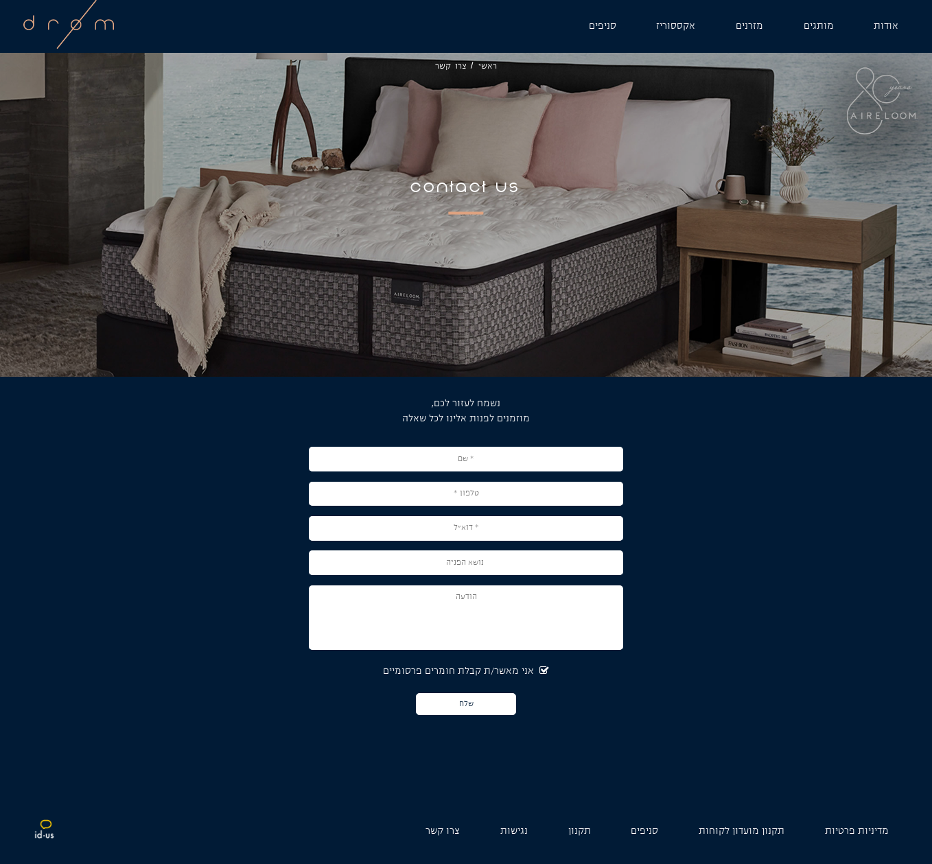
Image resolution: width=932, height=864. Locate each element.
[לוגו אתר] (68, 46)
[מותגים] (819, 26)
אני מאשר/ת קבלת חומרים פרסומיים (466, 671)
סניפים (644, 831)
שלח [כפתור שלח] (466, 703)
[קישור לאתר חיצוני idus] (45, 836)
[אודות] (886, 26)
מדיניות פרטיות (857, 831)
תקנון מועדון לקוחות (741, 831)
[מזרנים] (749, 26)
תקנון (579, 831)
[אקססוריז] (675, 26)
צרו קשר (443, 831)
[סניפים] (602, 26)
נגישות (514, 831)
